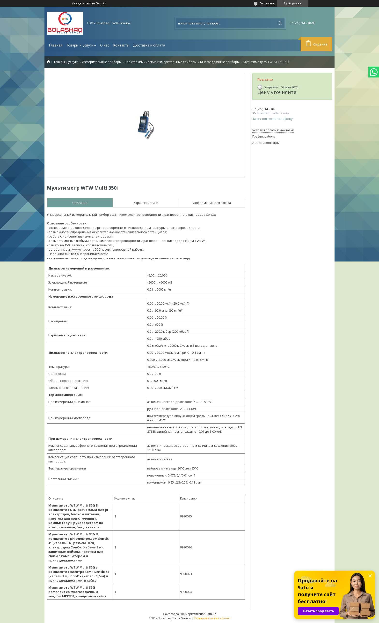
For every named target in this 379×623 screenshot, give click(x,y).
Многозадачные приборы (219, 62)
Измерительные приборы (101, 62)
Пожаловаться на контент (212, 618)
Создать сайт (81, 3)
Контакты (121, 45)
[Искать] (279, 23)
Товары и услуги (79, 45)
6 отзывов (267, 3)
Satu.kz (210, 614)
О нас (104, 45)
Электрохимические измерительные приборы (161, 62)
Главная (55, 45)
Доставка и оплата (149, 45)
